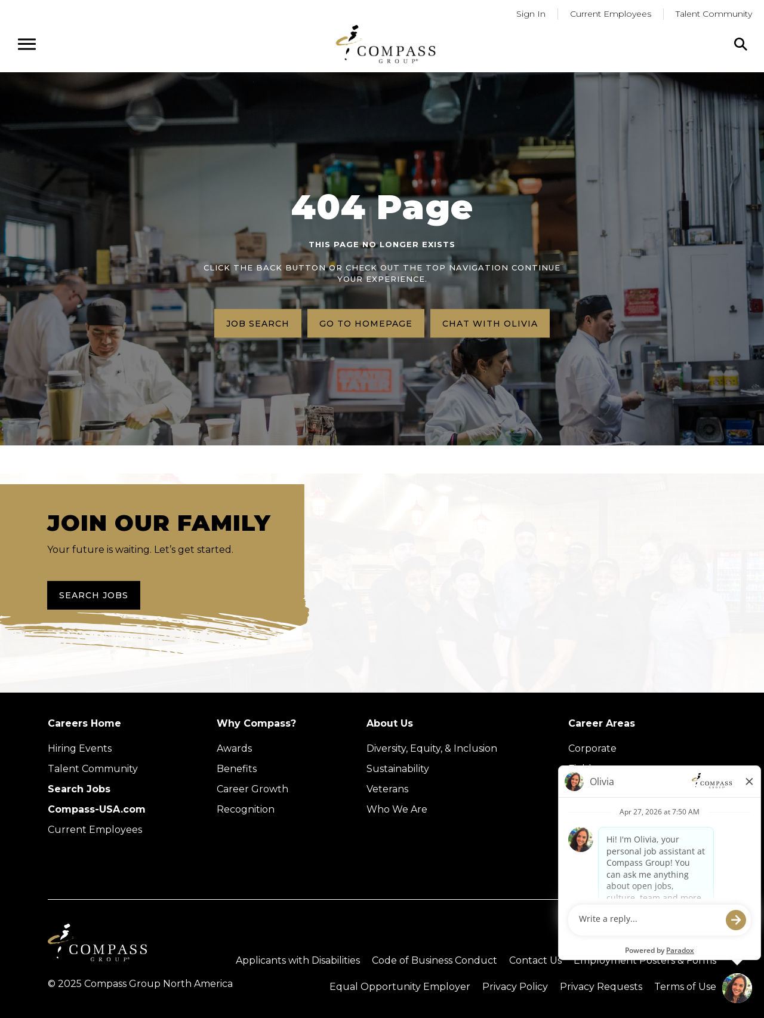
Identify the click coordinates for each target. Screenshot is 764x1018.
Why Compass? (256, 723)
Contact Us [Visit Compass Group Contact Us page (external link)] (535, 960)
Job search (257, 323)
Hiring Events (80, 748)
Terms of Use (685, 986)
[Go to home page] (385, 43)
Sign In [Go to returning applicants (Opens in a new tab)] (531, 13)
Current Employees (95, 829)
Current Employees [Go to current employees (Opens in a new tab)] (610, 13)
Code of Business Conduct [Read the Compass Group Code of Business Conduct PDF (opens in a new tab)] (434, 960)
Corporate (592, 748)
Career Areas (601, 723)
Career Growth (252, 789)
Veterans (387, 789)
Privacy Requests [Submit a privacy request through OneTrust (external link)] (601, 986)
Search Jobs (93, 595)
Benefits (237, 768)
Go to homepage (365, 323)
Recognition (246, 809)
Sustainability (397, 768)
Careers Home (84, 723)
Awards (234, 748)
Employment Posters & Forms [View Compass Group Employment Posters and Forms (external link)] (645, 960)
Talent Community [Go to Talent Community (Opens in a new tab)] (714, 13)
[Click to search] (740, 44)
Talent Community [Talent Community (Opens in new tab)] (93, 768)
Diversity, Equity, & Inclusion (431, 748)
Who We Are (396, 809)
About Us (389, 723)
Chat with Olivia (490, 323)
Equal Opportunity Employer (399, 986)
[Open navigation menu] (27, 44)
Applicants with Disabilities (298, 960)
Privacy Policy (515, 986)
